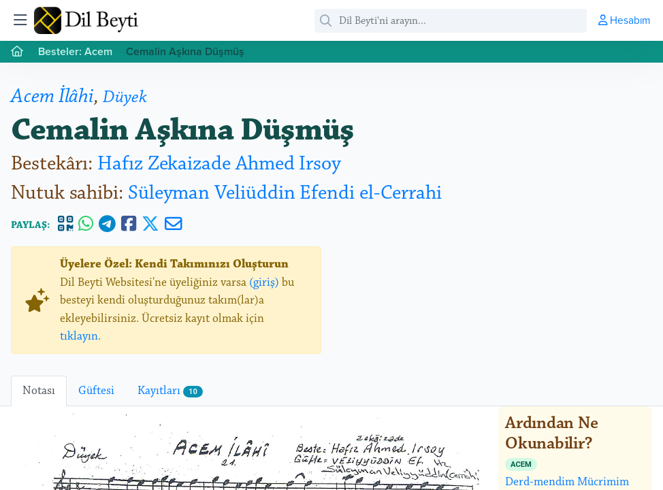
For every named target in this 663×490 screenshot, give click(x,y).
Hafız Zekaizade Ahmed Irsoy (219, 163)
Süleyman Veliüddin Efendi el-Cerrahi (285, 193)
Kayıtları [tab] (170, 390)
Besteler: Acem (75, 51)
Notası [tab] (38, 390)
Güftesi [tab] (96, 390)
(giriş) (264, 282)
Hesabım (624, 19)
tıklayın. (80, 336)
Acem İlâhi (52, 96)
